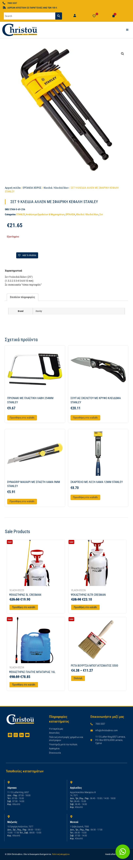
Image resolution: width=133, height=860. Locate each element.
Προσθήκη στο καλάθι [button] (22, 417)
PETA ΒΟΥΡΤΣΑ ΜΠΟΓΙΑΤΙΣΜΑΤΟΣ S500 (94, 665)
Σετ (101, 214)
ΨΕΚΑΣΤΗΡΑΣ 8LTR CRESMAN (88, 594)
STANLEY (20, 214)
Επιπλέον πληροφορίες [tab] (22, 297)
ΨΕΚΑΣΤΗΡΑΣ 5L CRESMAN (25, 594)
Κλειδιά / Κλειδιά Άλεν (56, 187)
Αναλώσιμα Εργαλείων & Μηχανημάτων (45, 214)
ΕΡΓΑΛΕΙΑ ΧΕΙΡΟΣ (32, 187)
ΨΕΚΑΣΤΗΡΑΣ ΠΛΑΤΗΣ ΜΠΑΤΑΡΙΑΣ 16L (32, 672)
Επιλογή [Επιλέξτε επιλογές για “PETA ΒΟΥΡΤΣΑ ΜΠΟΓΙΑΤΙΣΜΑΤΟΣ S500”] (78, 678)
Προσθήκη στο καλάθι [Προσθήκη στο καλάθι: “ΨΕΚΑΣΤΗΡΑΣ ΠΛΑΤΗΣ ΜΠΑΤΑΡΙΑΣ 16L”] (23, 684)
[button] (122, 54)
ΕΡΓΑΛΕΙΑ (70, 214)
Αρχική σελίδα (12, 187)
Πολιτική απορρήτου (61, 854)
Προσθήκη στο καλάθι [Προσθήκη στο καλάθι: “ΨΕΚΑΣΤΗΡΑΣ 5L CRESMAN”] (23, 607)
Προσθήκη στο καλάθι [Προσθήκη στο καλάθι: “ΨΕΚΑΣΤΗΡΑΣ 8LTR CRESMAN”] (85, 607)
